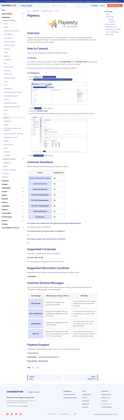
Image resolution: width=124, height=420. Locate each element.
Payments (6, 173)
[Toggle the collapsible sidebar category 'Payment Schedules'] (23, 159)
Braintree (7, 56)
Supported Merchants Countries (113, 29)
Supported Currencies (111, 26)
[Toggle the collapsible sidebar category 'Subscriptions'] (23, 187)
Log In (102, 5)
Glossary (4, 224)
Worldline (7, 155)
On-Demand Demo (106, 407)
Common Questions (110, 24)
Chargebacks (7, 162)
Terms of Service (64, 414)
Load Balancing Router (11, 96)
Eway (5, 81)
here (87, 1)
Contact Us (104, 401)
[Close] (122, 1)
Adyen (6, 27)
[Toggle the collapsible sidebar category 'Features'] (23, 209)
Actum (6, 23)
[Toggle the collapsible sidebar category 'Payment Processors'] (23, 20)
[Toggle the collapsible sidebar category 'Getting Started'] (23, 13)
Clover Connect (9, 67)
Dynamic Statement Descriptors (39, 178)
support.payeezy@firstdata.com (48, 357)
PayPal (6, 125)
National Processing (10, 103)
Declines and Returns (9, 170)
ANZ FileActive (8, 34)
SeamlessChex (8, 144)
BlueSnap (7, 49)
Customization (6, 213)
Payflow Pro (8, 121)
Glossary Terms (105, 397)
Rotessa (6, 141)
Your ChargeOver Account (10, 228)
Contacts (5, 184)
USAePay (7, 152)
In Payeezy (111, 19)
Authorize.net (8, 38)
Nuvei (5, 110)
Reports (4, 195)
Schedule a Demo (115, 5)
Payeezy (6, 117)
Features (5, 209)
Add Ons (84, 397)
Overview (108, 14)
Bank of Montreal (9, 42)
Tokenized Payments (40, 184)
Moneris (6, 99)
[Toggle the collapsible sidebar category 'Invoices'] (23, 191)
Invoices (4, 191)
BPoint (6, 52)
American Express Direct (11, 31)
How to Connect (109, 16)
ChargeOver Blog (106, 394)
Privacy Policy (51, 414)
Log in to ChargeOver (69, 394)
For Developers (7, 217)
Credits (5, 166)
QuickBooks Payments (11, 137)
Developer (85, 407)
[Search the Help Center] (62, 5)
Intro (3, 10)
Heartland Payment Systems (13, 92)
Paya (5, 114)
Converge (7, 70)
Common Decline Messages (112, 32)
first (33, 367)
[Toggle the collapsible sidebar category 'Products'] (23, 202)
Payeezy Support (110, 34)
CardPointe (7, 60)
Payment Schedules (9, 159)
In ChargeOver (111, 21)
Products (5, 202)
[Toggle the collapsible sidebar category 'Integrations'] (23, 206)
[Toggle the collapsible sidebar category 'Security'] (23, 220)
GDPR (75, 414)
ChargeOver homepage (70, 397)
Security (4, 220)
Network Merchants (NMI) (12, 107)
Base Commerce (9, 45)
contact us (25, 406)
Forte (5, 85)
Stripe (5, 148)
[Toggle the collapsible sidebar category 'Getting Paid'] (23, 17)
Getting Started (7, 14)
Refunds (5, 177)
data (37, 367)
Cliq (5, 63)
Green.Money (8, 88)
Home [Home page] (28, 11)
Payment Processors (9, 20)
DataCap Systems (9, 78)
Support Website (32, 353)
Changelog (94, 5)
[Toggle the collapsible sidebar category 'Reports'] (23, 195)
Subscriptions (6, 188)
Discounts (5, 199)
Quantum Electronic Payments (13, 134)
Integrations (6, 206)
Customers (5, 181)
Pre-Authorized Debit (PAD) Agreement (12, 129)
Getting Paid (6, 17)
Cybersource (8, 74)
